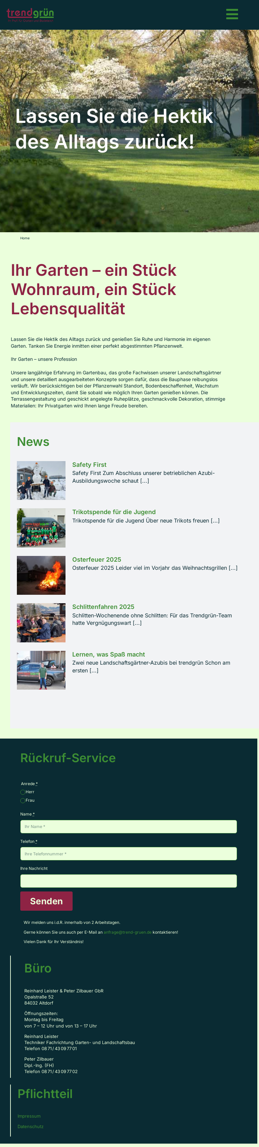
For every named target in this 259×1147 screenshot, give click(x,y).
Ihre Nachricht (34, 868)
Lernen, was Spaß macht (108, 654)
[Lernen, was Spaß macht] (41, 670)
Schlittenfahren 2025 (103, 606)
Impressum (29, 1116)
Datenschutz (31, 1126)
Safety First (89, 464)
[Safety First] (41, 480)
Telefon (28, 841)
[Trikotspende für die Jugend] (41, 528)
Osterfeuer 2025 (96, 559)
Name (27, 814)
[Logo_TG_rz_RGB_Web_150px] (30, 10)
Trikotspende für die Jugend (114, 511)
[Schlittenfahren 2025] (41, 622)
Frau (30, 800)
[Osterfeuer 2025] (41, 575)
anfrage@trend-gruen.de (128, 932)
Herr (30, 791)
